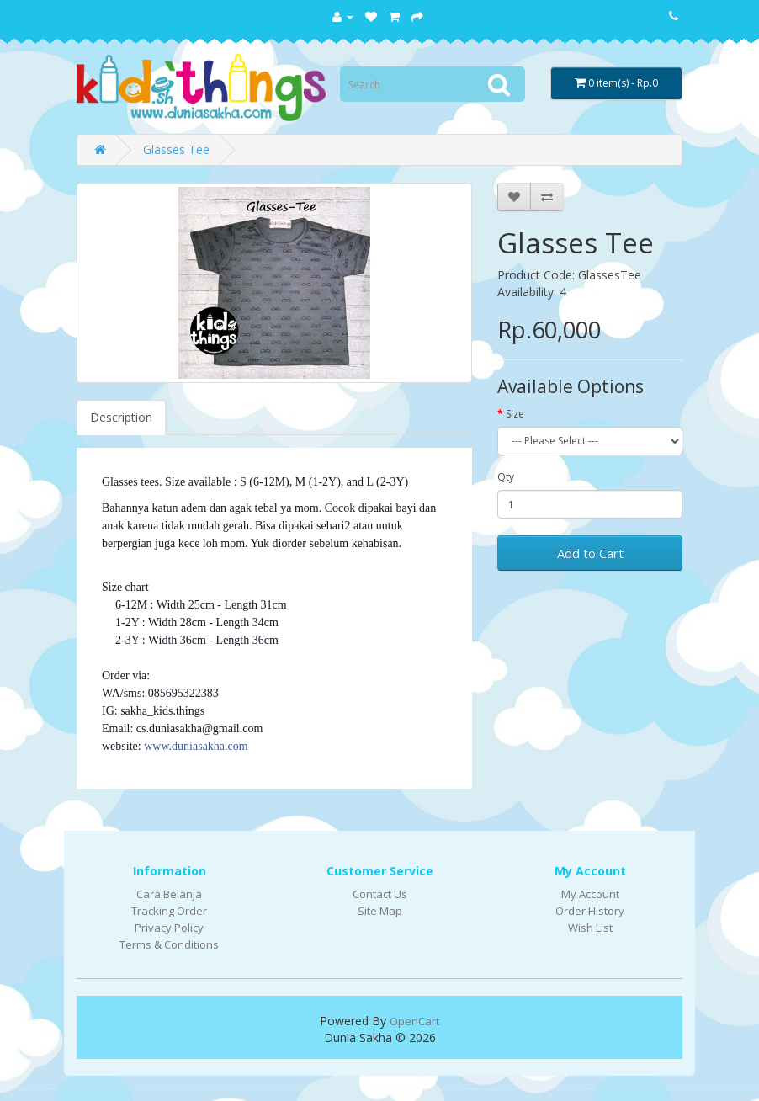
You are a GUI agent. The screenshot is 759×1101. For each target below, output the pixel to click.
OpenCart (414, 1021)
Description (121, 417)
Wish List (590, 927)
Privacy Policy (169, 927)
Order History (589, 910)
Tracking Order (169, 910)
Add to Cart (590, 553)
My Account (590, 894)
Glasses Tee (176, 149)
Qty (505, 477)
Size (515, 414)
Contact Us (380, 894)
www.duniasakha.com (196, 746)
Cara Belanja (169, 894)
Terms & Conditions (169, 944)
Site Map (380, 910)
